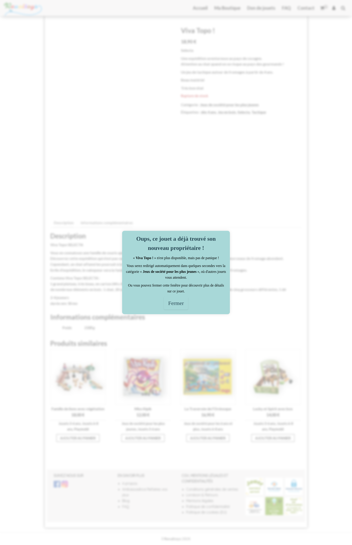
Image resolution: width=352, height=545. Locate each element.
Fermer (176, 303)
